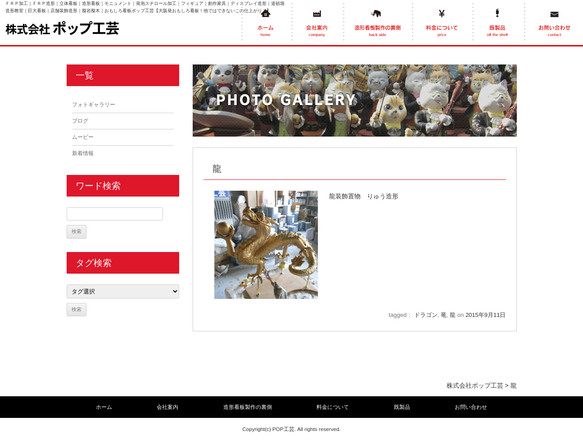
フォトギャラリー (93, 104)
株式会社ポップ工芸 (475, 385)
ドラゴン (426, 315)
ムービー (83, 137)
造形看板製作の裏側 (247, 407)
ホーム (104, 407)
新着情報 (83, 153)
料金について (332, 407)
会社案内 (167, 407)
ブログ (80, 121)
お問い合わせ (471, 407)
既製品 (402, 407)
